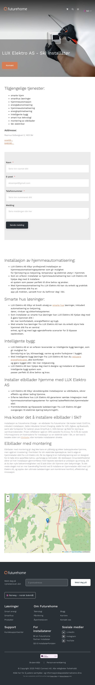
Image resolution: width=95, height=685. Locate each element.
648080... (9, 143)
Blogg (62, 611)
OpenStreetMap (76, 552)
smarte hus (58, 305)
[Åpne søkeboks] (72, 9)
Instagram (71, 636)
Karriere (64, 615)
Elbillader (25, 437)
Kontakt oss (65, 620)
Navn (8, 162)
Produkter (8, 620)
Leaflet (65, 552)
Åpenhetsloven (41, 620)
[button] (47, 520)
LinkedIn (70, 632)
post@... (8, 140)
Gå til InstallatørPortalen (44, 643)
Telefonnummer (14, 191)
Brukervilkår (34, 662)
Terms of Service (64, 676)
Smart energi (10, 611)
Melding (10, 205)
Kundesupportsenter (14, 632)
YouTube (70, 640)
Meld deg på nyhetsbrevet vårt (12, 582)
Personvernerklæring (56, 662)
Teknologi (38, 611)
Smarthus (8, 615)
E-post (9, 176)
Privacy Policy (53, 676)
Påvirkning (38, 615)
